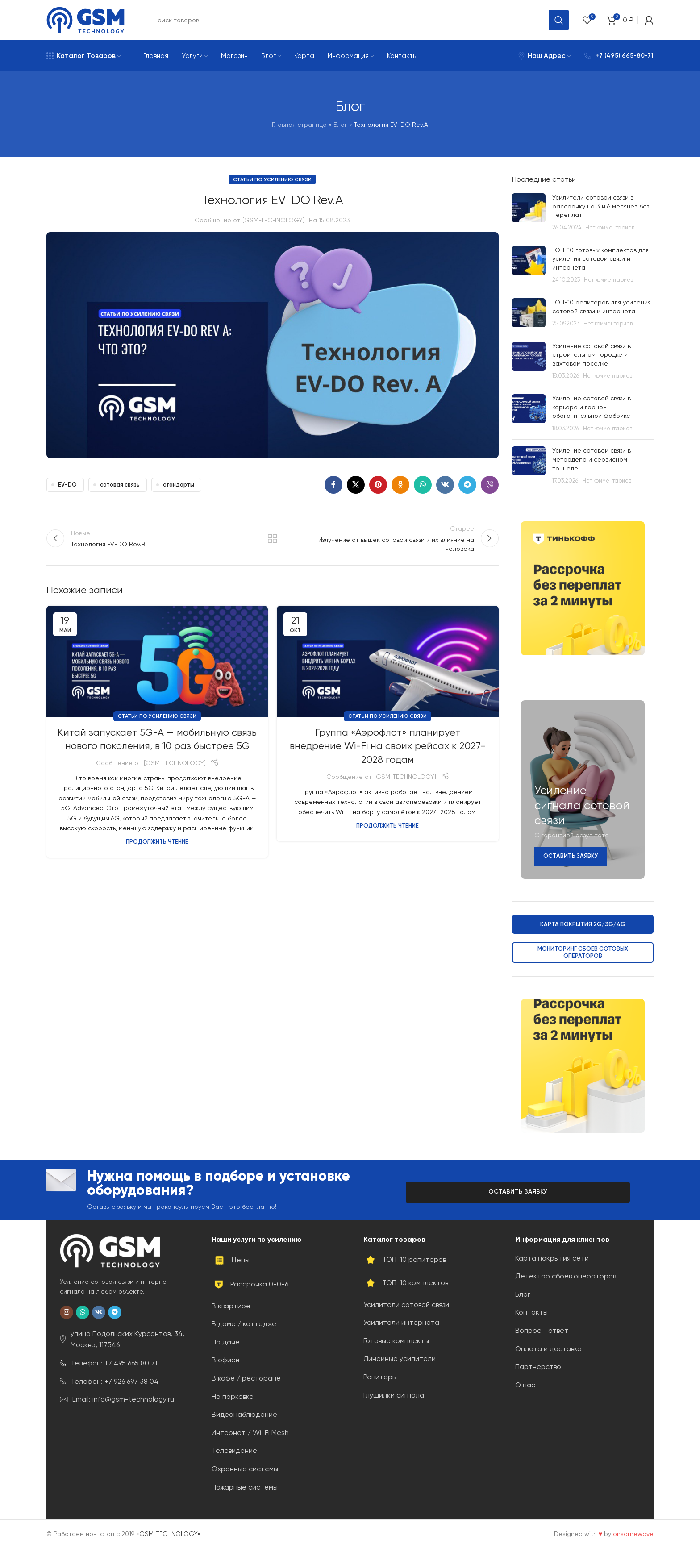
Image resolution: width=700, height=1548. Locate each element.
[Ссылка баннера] (583, 588)
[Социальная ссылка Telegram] (467, 485)
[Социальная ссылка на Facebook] (333, 485)
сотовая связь (120, 484)
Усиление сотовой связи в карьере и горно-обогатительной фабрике (591, 407)
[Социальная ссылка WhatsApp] (423, 485)
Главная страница (299, 124)
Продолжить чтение (157, 841)
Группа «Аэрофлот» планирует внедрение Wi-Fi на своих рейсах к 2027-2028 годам (388, 746)
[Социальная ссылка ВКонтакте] (445, 485)
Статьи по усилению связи (272, 179)
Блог (340, 124)
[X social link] (356, 485)
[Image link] (110, 1250)
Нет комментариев (609, 227)
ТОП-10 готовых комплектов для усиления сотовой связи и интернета (600, 258)
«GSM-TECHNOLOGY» (168, 1533)
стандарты (178, 484)
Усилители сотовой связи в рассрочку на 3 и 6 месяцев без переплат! (600, 206)
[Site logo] (85, 19)
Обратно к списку (272, 538)
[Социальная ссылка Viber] (490, 485)
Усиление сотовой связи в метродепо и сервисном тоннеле (591, 459)
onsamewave (633, 1533)
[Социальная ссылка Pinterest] (378, 485)
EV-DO (67, 484)
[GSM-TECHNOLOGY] (273, 220)
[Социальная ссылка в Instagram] (66, 1312)
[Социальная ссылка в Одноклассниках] (400, 485)
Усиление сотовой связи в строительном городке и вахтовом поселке (591, 354)
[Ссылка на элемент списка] (122, 1339)
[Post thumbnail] (529, 212)
